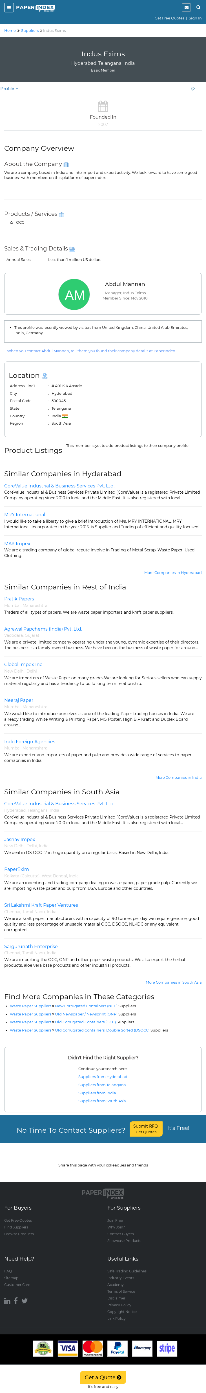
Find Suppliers (16, 1222)
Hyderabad (15, 810)
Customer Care (17, 1279)
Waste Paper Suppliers (30, 1006)
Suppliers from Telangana (102, 1085)
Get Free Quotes (169, 18)
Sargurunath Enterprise (31, 946)
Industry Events (120, 1272)
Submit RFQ (146, 1129)
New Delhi (14, 671)
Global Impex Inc (23, 664)
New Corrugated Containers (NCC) (95, 1006)
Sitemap (11, 1272)
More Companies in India (179, 777)
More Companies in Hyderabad (173, 572)
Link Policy (116, 1313)
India (54, 810)
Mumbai (12, 605)
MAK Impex (17, 543)
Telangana (38, 810)
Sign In (195, 18)
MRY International (24, 514)
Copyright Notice (122, 1306)
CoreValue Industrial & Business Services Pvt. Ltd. (59, 486)
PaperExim (16, 869)
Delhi (31, 671)
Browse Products (19, 1228)
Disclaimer (116, 1293)
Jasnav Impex (19, 839)
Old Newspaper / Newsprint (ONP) (95, 1014)
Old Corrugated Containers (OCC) (94, 1022)
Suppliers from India (97, 1093)
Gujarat (32, 635)
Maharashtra (35, 605)
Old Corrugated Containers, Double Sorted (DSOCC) (111, 1030)
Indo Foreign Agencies (29, 741)
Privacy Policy (119, 1299)
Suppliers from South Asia (102, 1101)
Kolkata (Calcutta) (22, 876)
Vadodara (13, 635)
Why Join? (116, 1222)
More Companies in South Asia (174, 982)
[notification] (186, 7)
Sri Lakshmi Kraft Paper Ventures (41, 905)
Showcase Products (124, 1235)
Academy (115, 1279)
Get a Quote (103, 1377)
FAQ (8, 1266)
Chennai (12, 911)
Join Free (115, 1215)
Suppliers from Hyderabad (102, 1076)
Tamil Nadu (33, 911)
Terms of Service (121, 1286)
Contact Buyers (120, 1228)
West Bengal (54, 876)
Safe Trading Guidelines (127, 1266)
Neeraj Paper (18, 700)
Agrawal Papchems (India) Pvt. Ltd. (43, 629)
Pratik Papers (19, 599)
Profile (9, 88)
